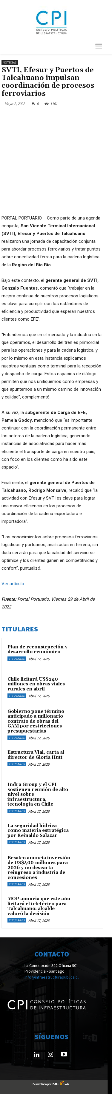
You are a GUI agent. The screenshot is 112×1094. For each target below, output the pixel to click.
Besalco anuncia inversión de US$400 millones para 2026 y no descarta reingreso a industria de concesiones (38, 867)
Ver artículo (12, 583)
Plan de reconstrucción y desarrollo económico (37, 649)
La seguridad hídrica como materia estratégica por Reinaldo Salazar (38, 830)
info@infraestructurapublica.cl (51, 977)
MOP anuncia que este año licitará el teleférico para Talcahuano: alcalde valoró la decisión (38, 906)
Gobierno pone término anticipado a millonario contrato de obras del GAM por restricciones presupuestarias (35, 721)
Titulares (17, 659)
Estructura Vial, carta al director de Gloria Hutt (35, 755)
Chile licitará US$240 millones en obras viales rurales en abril (36, 684)
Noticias (9, 62)
